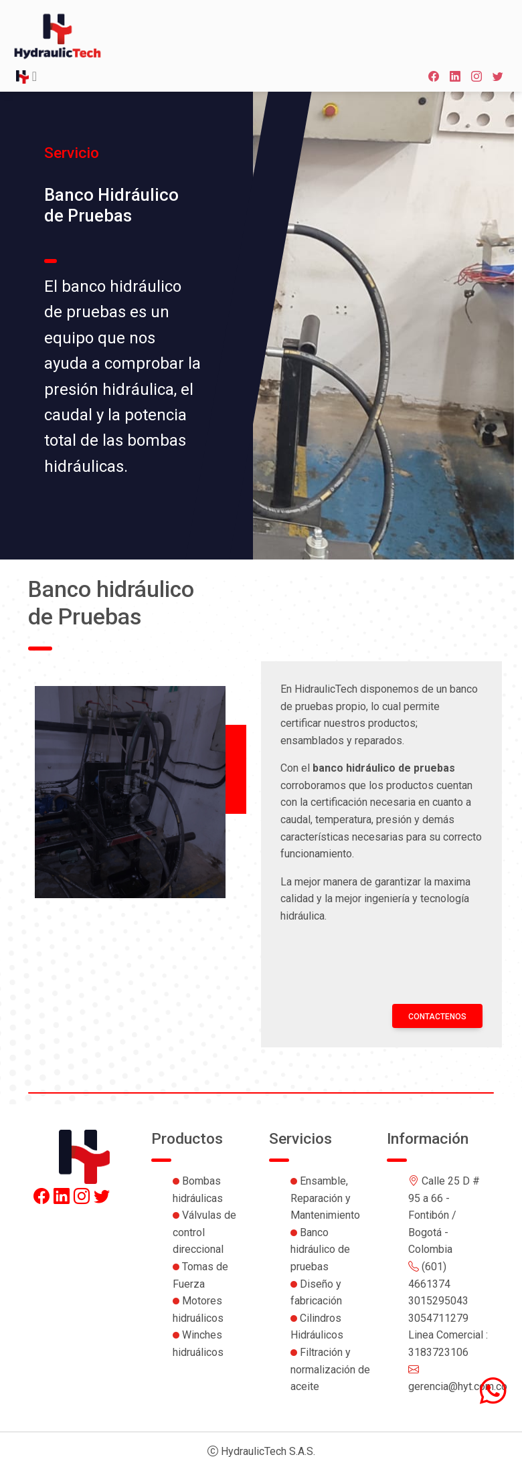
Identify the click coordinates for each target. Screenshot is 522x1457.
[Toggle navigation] (26, 77)
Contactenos (437, 1016)
